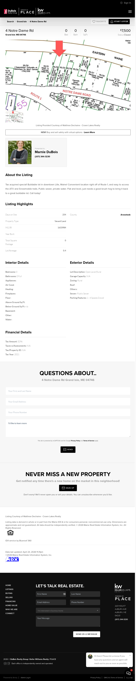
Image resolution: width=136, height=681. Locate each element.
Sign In (125, 2)
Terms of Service (88, 441)
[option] (68, 75)
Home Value (11, 605)
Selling (9, 597)
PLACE (53, 659)
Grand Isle (22, 21)
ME (17, 34)
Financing (10, 601)
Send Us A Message (86, 634)
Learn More (89, 132)
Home (8, 585)
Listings (9, 589)
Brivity (15, 678)
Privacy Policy (75, 441)
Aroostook (126, 214)
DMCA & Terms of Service (113, 678)
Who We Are (11, 609)
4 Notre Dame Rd (38, 21)
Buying (8, 593)
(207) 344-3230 (42, 156)
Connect (9, 613)
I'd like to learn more (68, 428)
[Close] (130, 655)
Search (10, 21)
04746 (23, 34)
